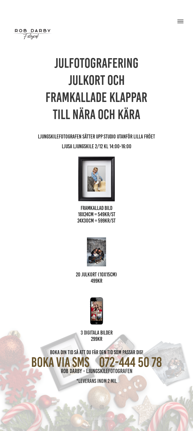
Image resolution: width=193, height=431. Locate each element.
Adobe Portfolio (104, 419)
